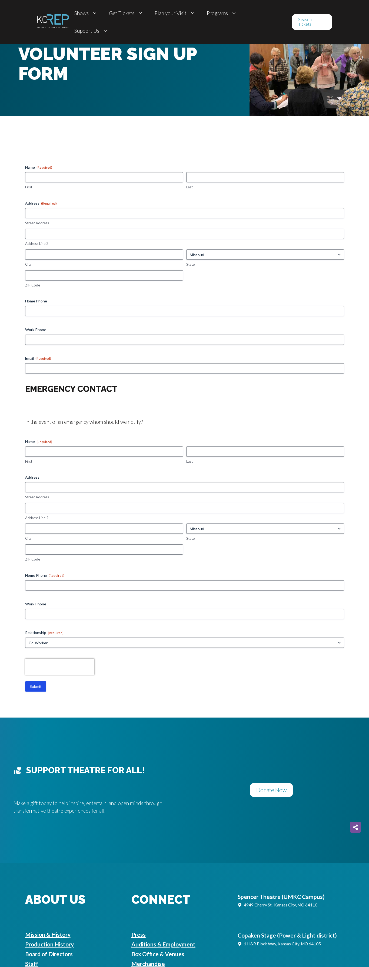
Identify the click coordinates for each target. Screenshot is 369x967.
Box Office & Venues (157, 954)
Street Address (37, 223)
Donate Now (271, 789)
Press (138, 934)
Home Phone (36, 301)
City (28, 264)
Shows (86, 13)
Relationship (44, 632)
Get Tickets (126, 13)
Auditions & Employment (163, 944)
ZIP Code (32, 285)
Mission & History (48, 934)
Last (189, 187)
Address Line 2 (36, 243)
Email (38, 358)
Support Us (91, 30)
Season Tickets (305, 22)
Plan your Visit (175, 13)
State (190, 264)
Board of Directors (49, 954)
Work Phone (35, 329)
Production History (49, 944)
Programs (222, 13)
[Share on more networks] (355, 827)
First (28, 187)
